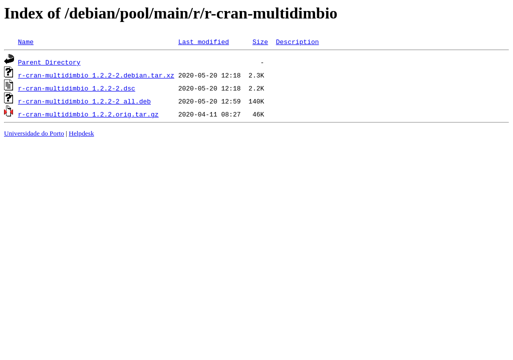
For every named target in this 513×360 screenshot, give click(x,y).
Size (260, 41)
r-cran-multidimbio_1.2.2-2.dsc (76, 88)
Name (26, 41)
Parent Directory (49, 62)
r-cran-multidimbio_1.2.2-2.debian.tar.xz (96, 75)
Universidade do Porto (34, 133)
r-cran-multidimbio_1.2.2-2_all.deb (84, 101)
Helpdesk (81, 133)
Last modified (203, 41)
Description (297, 41)
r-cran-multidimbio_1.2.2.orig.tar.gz (88, 114)
